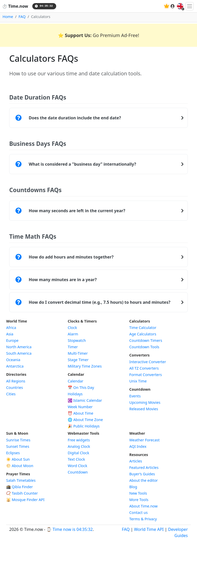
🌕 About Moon (19, 465)
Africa (11, 327)
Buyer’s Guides (142, 473)
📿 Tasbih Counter (22, 493)
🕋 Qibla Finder (19, 486)
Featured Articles (144, 467)
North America (19, 346)
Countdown (78, 472)
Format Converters (145, 374)
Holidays (75, 393)
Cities (11, 393)
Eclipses (13, 452)
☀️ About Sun (18, 459)
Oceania (13, 359)
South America (19, 353)
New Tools (138, 493)
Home (8, 16)
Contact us (138, 512)
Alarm (73, 334)
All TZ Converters (144, 368)
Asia (9, 334)
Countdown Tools (144, 346)
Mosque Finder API (25, 499)
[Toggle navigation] (189, 6)
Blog (133, 486)
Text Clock (76, 459)
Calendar (75, 381)
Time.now (15, 6)
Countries (14, 387)
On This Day (81, 387)
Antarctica (15, 366)
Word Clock (77, 465)
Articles (135, 461)
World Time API (149, 529)
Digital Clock (78, 452)
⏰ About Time (80, 413)
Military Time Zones (85, 366)
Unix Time (138, 381)
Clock (72, 327)
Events (135, 396)
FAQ (21, 16)
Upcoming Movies (144, 402)
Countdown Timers (145, 340)
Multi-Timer (78, 353)
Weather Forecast (144, 440)
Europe (12, 340)
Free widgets (79, 440)
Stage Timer (78, 359)
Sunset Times (17, 446)
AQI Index (137, 446)
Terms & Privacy (143, 518)
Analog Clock (79, 446)
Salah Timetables (21, 480)
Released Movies (143, 408)
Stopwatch (77, 340)
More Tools (138, 499)
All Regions (15, 381)
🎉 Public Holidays (84, 426)
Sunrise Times (18, 440)
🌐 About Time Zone (85, 419)
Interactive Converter (147, 361)
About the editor (143, 480)
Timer (73, 346)
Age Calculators (142, 334)
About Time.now (143, 506)
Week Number (80, 406)
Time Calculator (142, 327)
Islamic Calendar (85, 400)
